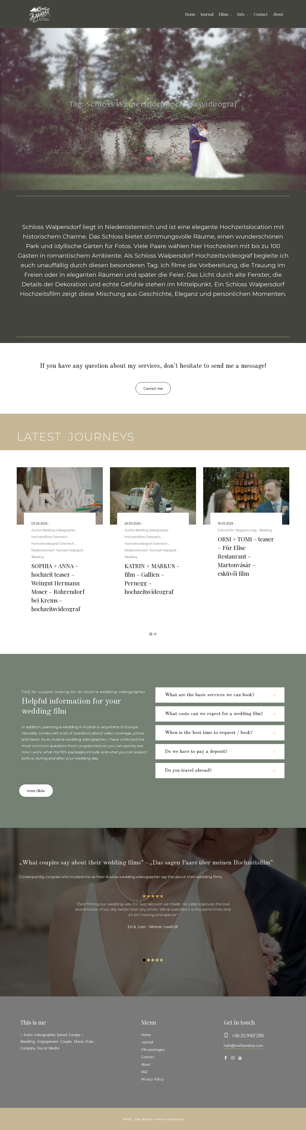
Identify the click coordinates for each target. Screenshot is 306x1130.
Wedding (37, 556)
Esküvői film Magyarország (237, 530)
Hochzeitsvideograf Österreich (52, 543)
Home (190, 14)
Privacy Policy (152, 1078)
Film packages (153, 1049)
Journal (207, 14)
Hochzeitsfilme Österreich (49, 536)
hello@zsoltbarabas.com (243, 1045)
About (278, 14)
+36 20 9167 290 (248, 1035)
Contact (261, 14)
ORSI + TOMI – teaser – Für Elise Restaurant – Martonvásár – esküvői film (246, 556)
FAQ (144, 1071)
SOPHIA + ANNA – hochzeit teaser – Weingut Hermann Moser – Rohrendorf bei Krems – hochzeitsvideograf (58, 587)
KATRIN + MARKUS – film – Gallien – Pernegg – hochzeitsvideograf (152, 578)
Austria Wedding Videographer (53, 530)
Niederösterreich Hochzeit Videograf (57, 550)
